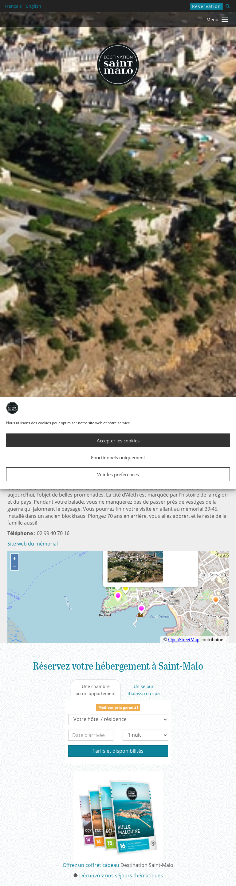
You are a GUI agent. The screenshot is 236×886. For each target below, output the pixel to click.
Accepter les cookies (118, 440)
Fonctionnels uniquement (118, 457)
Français (13, 6)
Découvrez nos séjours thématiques (121, 875)
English (33, 6)
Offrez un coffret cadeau (91, 865)
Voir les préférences (118, 474)
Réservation (206, 6)
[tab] (96, 689)
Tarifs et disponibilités (118, 750)
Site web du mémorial (32, 543)
